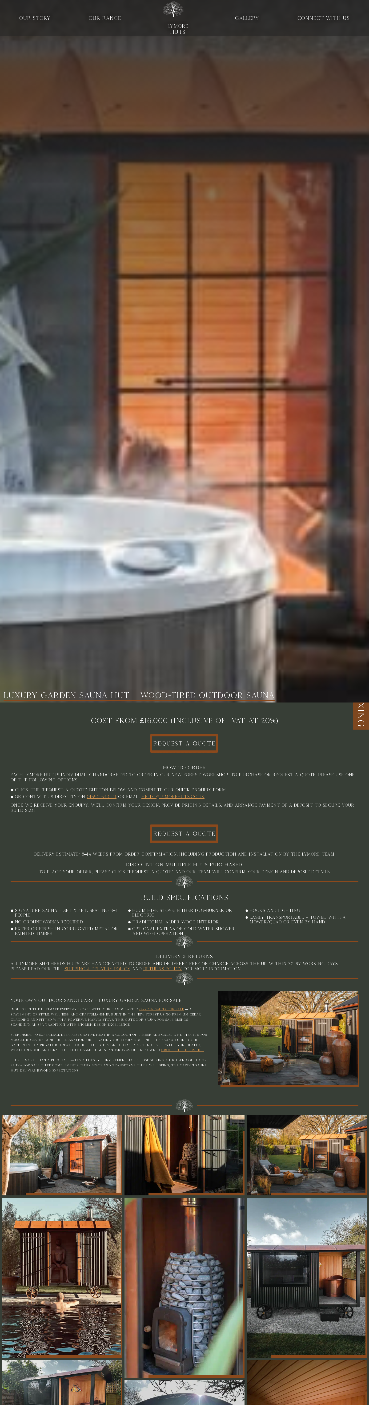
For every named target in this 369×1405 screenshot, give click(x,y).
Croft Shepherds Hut (182, 1062)
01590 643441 (101, 801)
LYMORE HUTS (174, 18)
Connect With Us (323, 18)
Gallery (247, 18)
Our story (34, 18)
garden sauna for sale (161, 1021)
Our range (105, 18)
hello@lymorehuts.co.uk (173, 801)
